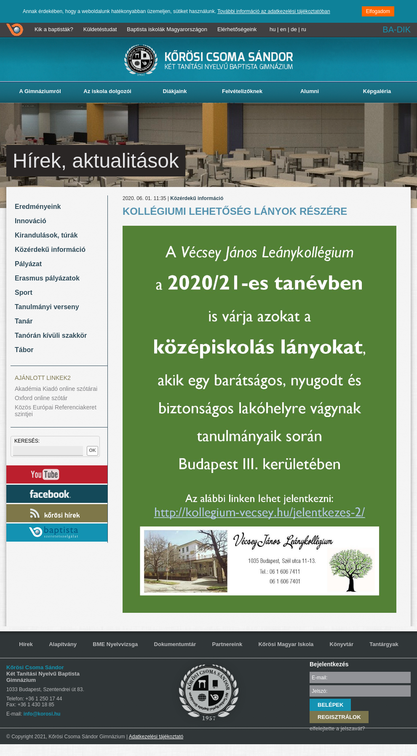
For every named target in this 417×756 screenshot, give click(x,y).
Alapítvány (63, 644)
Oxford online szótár (41, 398)
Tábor (24, 349)
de (294, 29)
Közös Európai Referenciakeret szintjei (55, 410)
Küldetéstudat (100, 29)
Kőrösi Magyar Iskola (285, 644)
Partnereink (227, 644)
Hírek (26, 644)
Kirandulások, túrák (46, 235)
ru (303, 29)
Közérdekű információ (50, 249)
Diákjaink (175, 91)
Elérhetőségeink (237, 29)
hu (272, 29)
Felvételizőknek (242, 91)
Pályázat (28, 263)
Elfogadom (378, 11)
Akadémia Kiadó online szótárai (56, 388)
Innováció (30, 220)
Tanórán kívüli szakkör (51, 335)
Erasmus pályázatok (47, 278)
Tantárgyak (383, 644)
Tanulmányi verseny (47, 306)
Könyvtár (341, 644)
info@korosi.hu (42, 714)
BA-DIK (396, 29)
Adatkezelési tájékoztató (156, 737)
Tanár (23, 321)
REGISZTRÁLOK (339, 717)
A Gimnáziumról (40, 91)
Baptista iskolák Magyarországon (167, 29)
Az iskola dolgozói (107, 91)
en (283, 29)
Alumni (309, 91)
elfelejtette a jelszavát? (337, 728)
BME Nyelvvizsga (115, 644)
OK (92, 450)
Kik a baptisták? (54, 29)
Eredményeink (38, 206)
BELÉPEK (330, 705)
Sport (23, 292)
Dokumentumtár (175, 644)
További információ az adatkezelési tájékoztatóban (273, 11)
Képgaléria (377, 91)
